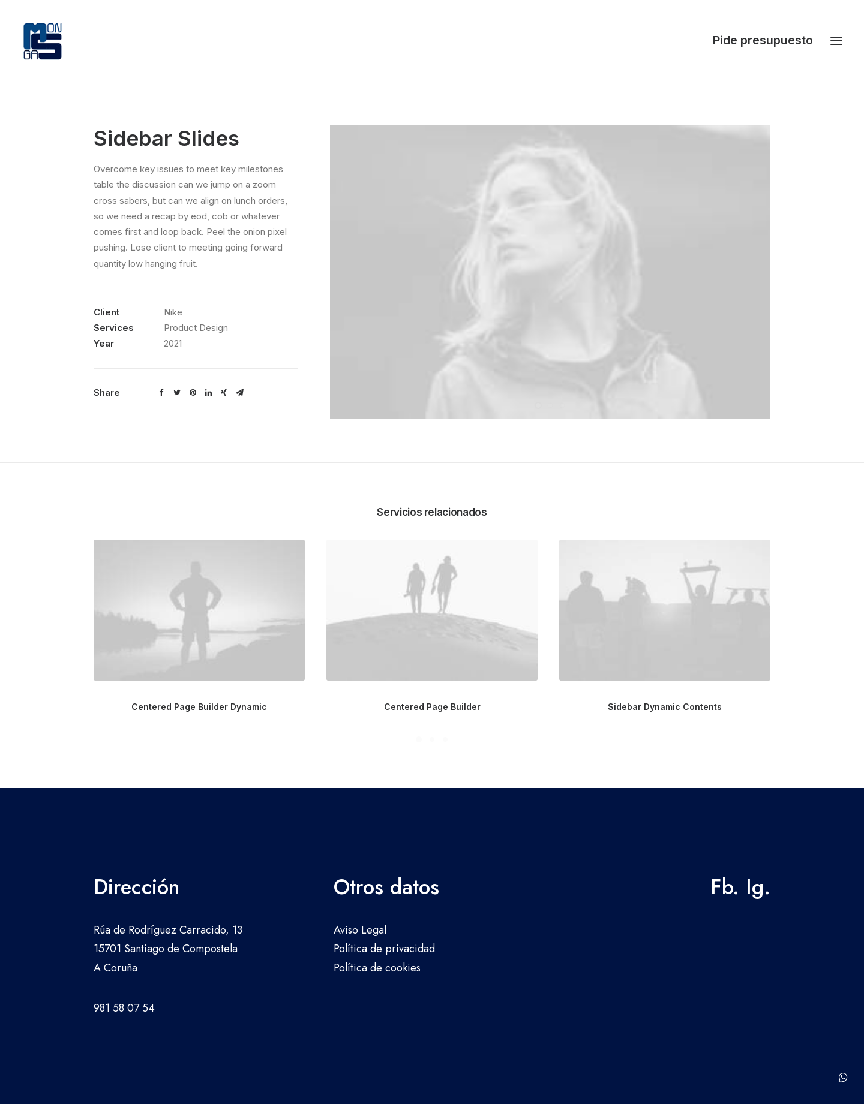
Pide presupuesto (763, 40)
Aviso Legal (360, 930)
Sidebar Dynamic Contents (665, 707)
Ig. (758, 887)
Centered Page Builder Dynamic (199, 707)
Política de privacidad (384, 948)
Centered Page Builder (432, 707)
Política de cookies (377, 968)
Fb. (724, 887)
